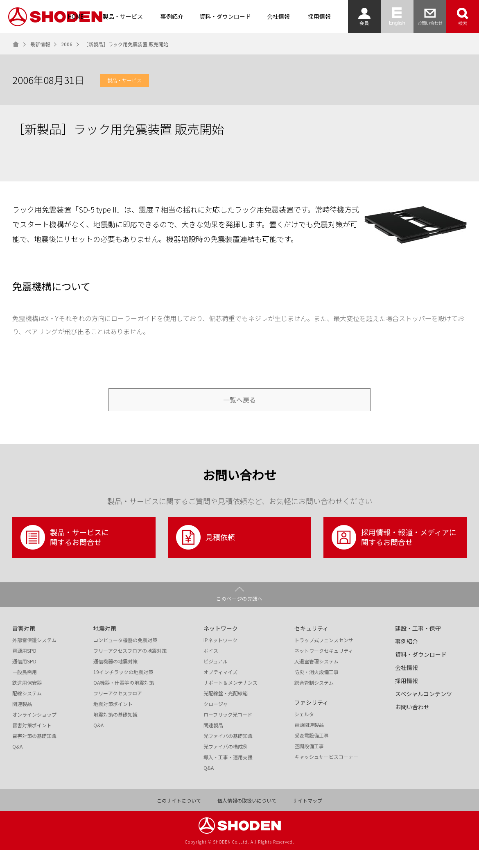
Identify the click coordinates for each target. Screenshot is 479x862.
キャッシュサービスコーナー (326, 768)
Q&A (17, 758)
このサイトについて (179, 812)
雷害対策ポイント (32, 737)
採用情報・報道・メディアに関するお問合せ (394, 549)
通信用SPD (24, 673)
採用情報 (319, 16)
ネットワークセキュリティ (323, 662)
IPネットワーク (220, 651)
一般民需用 (24, 683)
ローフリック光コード (227, 726)
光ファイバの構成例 (225, 758)
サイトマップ (307, 812)
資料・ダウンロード (225, 16)
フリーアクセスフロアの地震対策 (130, 662)
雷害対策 (23, 640)
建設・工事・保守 (418, 640)
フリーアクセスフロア (117, 705)
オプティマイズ (220, 683)
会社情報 (278, 16)
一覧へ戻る (239, 405)
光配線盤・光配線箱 (225, 705)
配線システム (27, 705)
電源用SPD (24, 662)
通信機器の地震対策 (115, 673)
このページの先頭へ (239, 610)
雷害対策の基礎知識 (34, 747)
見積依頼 (205, 549)
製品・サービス (123, 16)
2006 (66, 44)
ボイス (210, 662)
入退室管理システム (316, 673)
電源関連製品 (309, 736)
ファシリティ (311, 714)
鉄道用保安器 (27, 694)
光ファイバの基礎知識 (228, 747)
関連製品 (22, 715)
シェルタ (304, 726)
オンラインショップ (34, 726)
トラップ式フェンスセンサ (323, 651)
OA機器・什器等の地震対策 (123, 694)
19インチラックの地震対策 (123, 683)
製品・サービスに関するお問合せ (64, 549)
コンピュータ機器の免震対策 (125, 651)
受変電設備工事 (311, 747)
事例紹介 (171, 16)
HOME (76, 16)
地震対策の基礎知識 (115, 726)
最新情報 (40, 44)
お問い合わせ (412, 719)
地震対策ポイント (113, 715)
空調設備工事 (309, 758)
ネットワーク (220, 640)
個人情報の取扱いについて (246, 812)
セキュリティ (311, 640)
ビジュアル (215, 673)
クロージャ (215, 715)
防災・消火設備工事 (316, 683)
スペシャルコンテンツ (423, 705)
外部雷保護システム (34, 651)
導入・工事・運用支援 (228, 769)
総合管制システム (314, 694)
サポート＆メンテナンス (230, 694)
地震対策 (104, 640)
